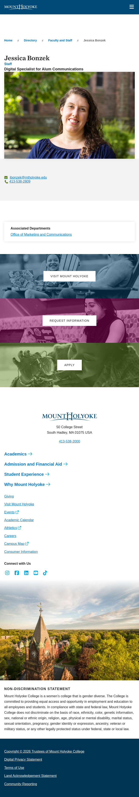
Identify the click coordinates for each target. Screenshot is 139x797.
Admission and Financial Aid (33, 464)
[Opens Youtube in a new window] (36, 573)
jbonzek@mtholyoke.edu (28, 177)
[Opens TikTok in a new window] (45, 573)
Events (9, 512)
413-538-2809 (20, 181)
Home (8, 40)
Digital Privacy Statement (23, 759)
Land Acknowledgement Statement (30, 776)
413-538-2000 (69, 441)
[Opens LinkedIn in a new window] (26, 573)
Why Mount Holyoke (24, 484)
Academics (15, 454)
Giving (9, 496)
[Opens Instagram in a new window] (7, 573)
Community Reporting (20, 784)
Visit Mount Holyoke (19, 504)
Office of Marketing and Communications (41, 234)
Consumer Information (21, 552)
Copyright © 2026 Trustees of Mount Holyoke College (44, 751)
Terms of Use (14, 768)
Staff (8, 64)
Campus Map (14, 543)
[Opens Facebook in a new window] (17, 573)
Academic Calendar (19, 520)
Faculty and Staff (60, 40)
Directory (30, 40)
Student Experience (24, 474)
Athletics (10, 528)
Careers (10, 536)
